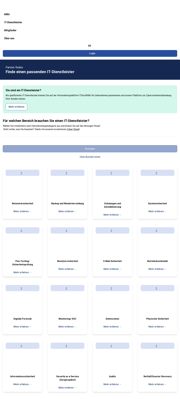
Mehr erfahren (163, 49)
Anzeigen (163, 67)
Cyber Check (73, 75)
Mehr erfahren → (23, 130)
